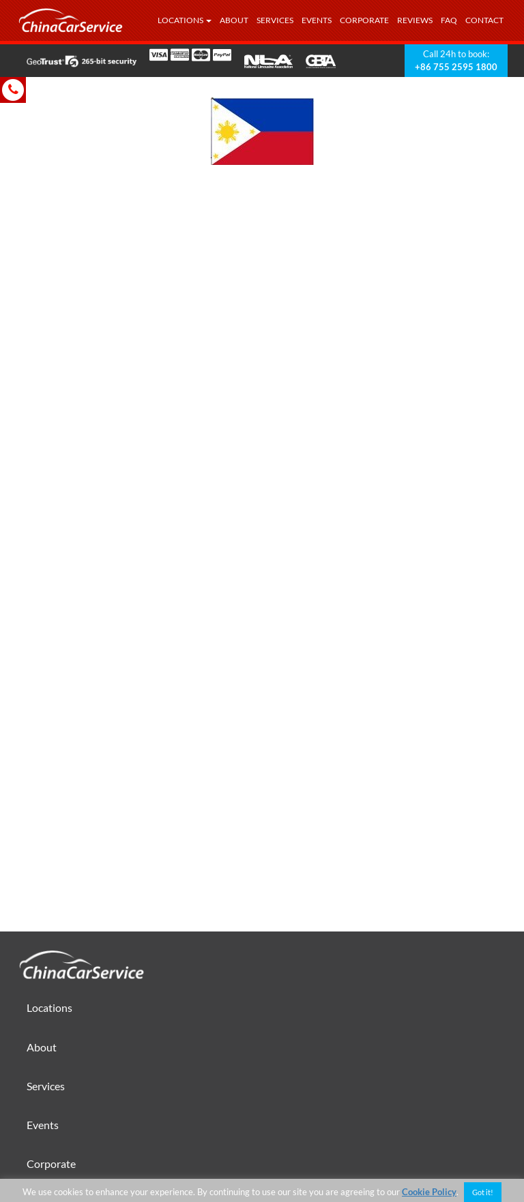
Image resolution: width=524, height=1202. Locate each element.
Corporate (364, 20)
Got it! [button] (482, 1192)
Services (275, 20)
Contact (484, 20)
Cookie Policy (429, 1191)
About (234, 20)
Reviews (415, 20)
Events (317, 20)
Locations (185, 20)
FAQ (449, 20)
